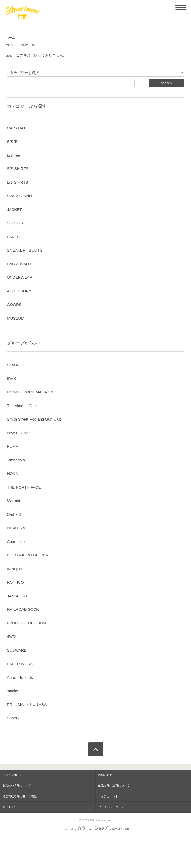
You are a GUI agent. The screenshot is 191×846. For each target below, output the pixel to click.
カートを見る (11, 806)
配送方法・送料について (113, 785)
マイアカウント (108, 796)
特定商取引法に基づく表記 (20, 796)
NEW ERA (28, 45)
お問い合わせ (106, 774)
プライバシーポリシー (112, 806)
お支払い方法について (17, 785)
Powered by (95, 829)
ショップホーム (12, 774)
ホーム (10, 37)
